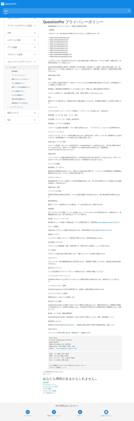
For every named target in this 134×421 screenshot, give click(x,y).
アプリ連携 (21, 47)
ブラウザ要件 (47, 389)
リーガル (11, 67)
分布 (21, 33)
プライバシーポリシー (19, 75)
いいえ (48, 374)
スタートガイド (21, 18)
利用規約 (14, 71)
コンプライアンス (15, 107)
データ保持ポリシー (18, 83)
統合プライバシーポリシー (20, 79)
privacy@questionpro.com (107, 222)
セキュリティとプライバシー (21, 62)
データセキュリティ (49, 385)
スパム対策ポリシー (18, 91)
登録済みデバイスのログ (20, 103)
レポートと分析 (21, 40)
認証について (21, 113)
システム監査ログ (17, 95)
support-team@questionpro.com (59, 150)
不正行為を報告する (18, 99)
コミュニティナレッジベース (65, 13)
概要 (50, 13)
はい (44, 374)
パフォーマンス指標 (49, 391)
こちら (97, 246)
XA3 (21, 120)
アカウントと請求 (21, 54)
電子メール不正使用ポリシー (21, 87)
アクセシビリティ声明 (50, 387)
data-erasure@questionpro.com (71, 365)
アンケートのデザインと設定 (21, 25)
